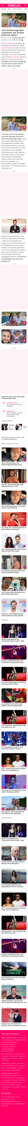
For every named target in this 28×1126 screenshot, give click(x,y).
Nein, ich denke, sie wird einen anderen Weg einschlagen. (14, 414)
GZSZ (11, 54)
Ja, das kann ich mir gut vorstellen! (14, 405)
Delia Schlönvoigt (9, 43)
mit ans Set (15, 57)
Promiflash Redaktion (18, 37)
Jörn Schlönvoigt (6, 48)
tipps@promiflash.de (10, 439)
